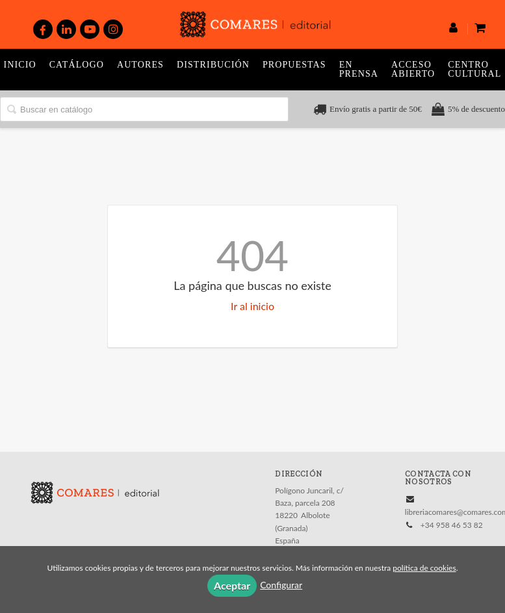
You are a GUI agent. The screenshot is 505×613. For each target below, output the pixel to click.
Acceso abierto (413, 69)
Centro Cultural (474, 69)
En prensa (358, 69)
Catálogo (76, 65)
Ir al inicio (252, 306)
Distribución (213, 65)
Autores (140, 65)
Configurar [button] (281, 584)
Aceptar (232, 585)
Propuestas (294, 65)
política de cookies (424, 568)
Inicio (20, 65)
